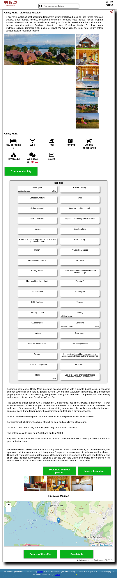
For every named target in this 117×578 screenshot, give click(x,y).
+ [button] (9, 505)
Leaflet (94, 545)
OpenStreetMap (106, 545)
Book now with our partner (59, 471)
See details (76, 554)
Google (40, 572)
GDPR (57, 575)
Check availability (21, 171)
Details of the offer (40, 554)
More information (94, 471)
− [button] (9, 509)
